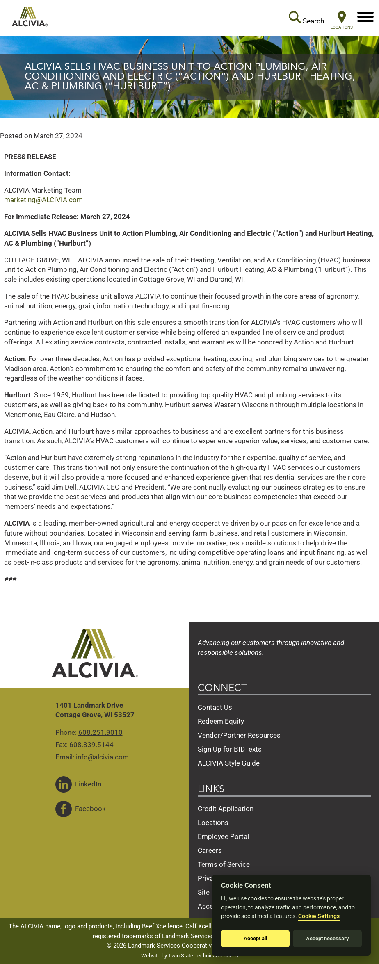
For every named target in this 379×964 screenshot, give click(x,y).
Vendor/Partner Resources (239, 735)
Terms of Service (224, 864)
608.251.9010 (100, 732)
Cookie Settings (319, 916)
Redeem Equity (221, 721)
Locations (213, 822)
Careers (210, 850)
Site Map (211, 892)
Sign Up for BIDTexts (230, 749)
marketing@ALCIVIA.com (43, 200)
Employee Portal (223, 836)
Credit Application (225, 808)
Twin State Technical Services (203, 956)
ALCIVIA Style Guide (229, 763)
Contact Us (215, 707)
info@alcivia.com (102, 757)
